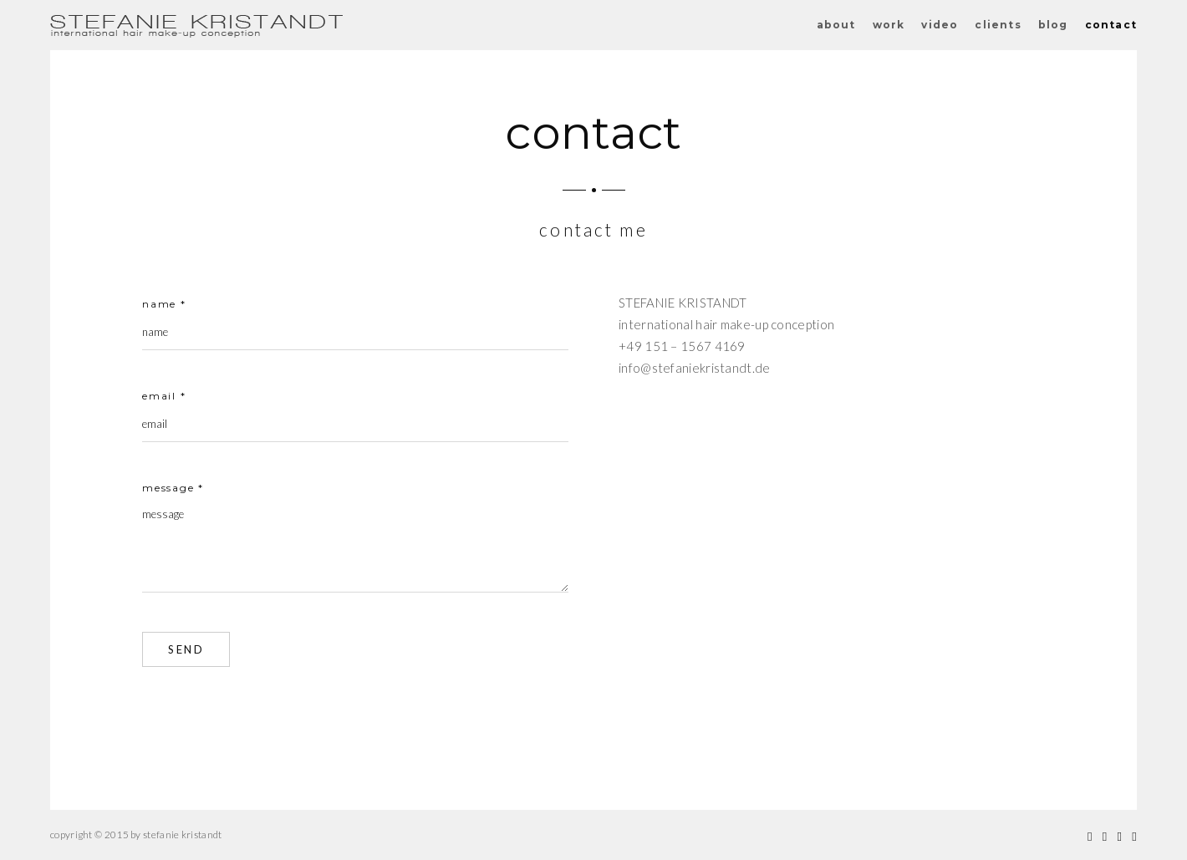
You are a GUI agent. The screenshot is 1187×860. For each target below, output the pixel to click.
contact (1111, 24)
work (889, 24)
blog (1053, 24)
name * (164, 304)
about (836, 24)
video (939, 24)
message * (173, 487)
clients (998, 24)
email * (164, 395)
